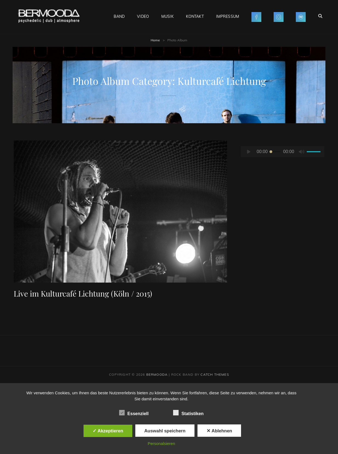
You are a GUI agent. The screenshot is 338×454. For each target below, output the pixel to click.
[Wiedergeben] (249, 151)
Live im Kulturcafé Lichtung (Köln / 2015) (83, 293)
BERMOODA (157, 374)
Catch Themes (214, 374)
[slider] (275, 151)
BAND (119, 16)
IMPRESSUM (227, 16)
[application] (282, 151)
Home (155, 40)
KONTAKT (195, 16)
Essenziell (133, 412)
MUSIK (167, 16)
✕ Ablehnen (219, 430)
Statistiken (188, 412)
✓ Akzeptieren (108, 430)
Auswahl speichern (164, 430)
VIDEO (143, 16)
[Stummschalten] (301, 151)
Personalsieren (161, 443)
